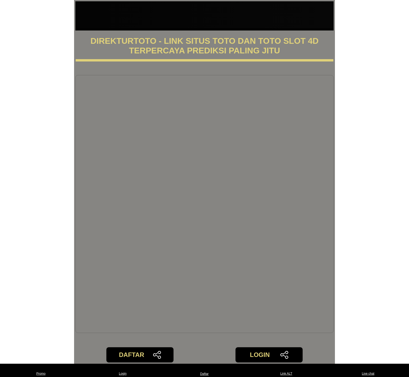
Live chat (368, 370)
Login (123, 370)
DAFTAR (140, 355)
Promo (40, 370)
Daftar (204, 370)
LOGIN (269, 355)
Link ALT (286, 370)
